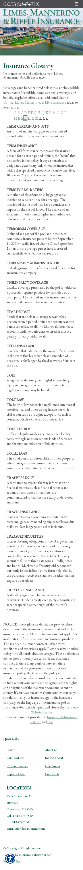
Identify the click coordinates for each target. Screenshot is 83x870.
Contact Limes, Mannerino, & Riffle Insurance (34, 102)
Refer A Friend (54, 758)
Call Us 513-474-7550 (21, 4)
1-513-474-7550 (23, 815)
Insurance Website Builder (34, 854)
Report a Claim (16, 774)
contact (18, 697)
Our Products (15, 758)
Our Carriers (52, 766)
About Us (51, 750)
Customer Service (17, 766)
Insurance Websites (17, 707)
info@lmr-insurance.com (30, 828)
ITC (50, 722)
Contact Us (52, 774)
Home (11, 750)
